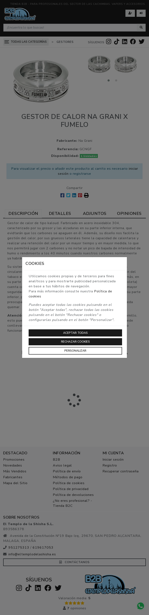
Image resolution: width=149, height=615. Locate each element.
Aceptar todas (75, 333)
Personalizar (75, 351)
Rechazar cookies (75, 342)
